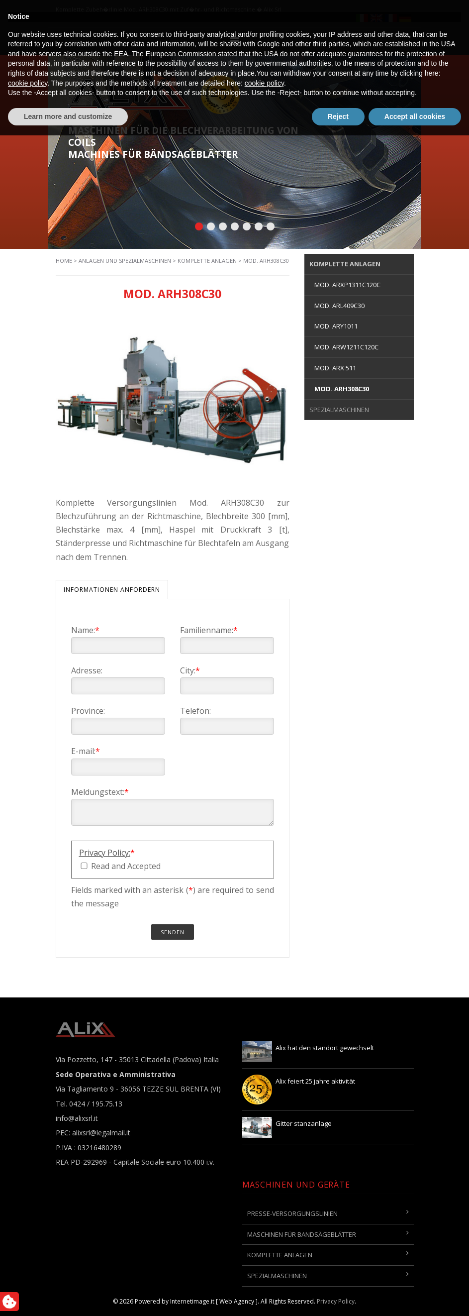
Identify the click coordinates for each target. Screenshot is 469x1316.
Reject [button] (338, 1297)
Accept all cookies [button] (414, 1297)
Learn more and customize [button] (68, 1297)
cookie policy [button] (27, 1263)
